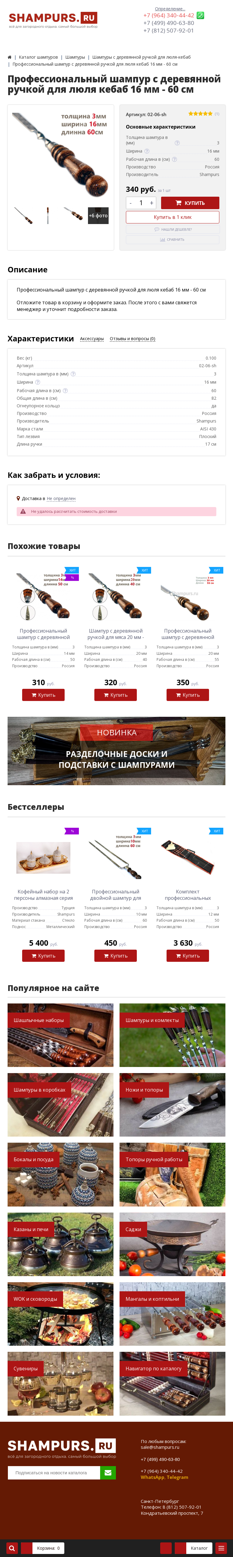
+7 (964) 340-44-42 (169, 15)
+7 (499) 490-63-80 (169, 23)
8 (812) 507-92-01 (182, 1507)
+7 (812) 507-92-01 (169, 30)
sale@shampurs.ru (160, 1447)
